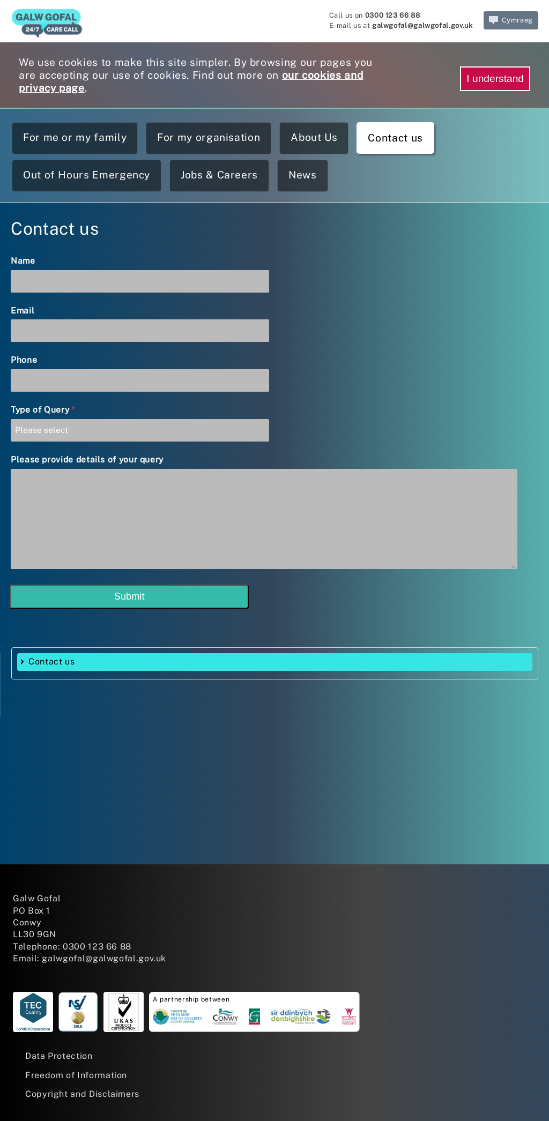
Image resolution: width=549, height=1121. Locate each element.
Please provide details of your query (87, 459)
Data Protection (59, 1056)
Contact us (395, 138)
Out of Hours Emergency (86, 175)
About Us (314, 137)
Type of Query (43, 410)
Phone (24, 360)
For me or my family (75, 137)
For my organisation (208, 137)
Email (22, 310)
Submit (129, 596)
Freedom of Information (76, 1075)
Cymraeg (511, 20)
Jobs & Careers (219, 175)
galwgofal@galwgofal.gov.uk (422, 25)
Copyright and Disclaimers (82, 1094)
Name (23, 261)
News (302, 175)
